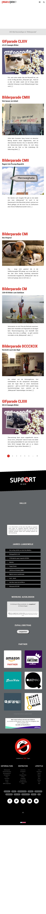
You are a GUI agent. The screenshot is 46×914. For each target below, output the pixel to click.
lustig (7, 781)
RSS (39, 794)
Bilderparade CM (14, 289)
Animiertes (23, 770)
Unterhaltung (7, 766)
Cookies (34, 794)
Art (23, 773)
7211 (24, 758)
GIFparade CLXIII (14, 401)
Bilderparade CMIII (16, 97)
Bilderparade (7, 770)
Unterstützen (22, 791)
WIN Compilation (7, 783)
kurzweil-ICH (23, 780)
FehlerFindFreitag (7, 771)
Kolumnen (39, 771)
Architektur (23, 771)
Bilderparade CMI (15, 234)
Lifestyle (39, 766)
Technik (39, 780)
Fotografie (23, 778)
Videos (22, 783)
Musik (39, 773)
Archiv (14, 791)
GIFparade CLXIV (14, 41)
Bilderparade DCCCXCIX (20, 346)
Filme (7, 776)
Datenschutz (25, 794)
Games (6, 780)
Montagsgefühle (7, 773)
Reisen (39, 775)
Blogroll (7, 791)
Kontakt (30, 791)
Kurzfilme (7, 778)
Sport (39, 776)
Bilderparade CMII (15, 160)
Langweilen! (23, 631)
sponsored (9, 794)
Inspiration (23, 766)
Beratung (17, 794)
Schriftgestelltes (23, 781)
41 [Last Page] (37, 456)
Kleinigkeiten (7, 775)
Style (39, 778)
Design (23, 776)
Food (39, 770)
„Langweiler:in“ (32, 604)
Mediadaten (38, 791)
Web (39, 783)
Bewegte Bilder (23, 775)
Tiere (39, 781)
